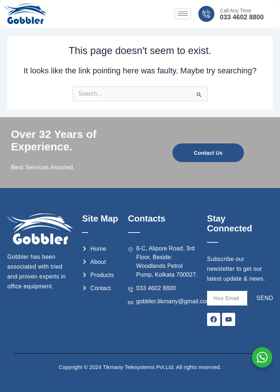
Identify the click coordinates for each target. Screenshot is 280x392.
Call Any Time (235, 11)
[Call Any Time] (206, 14)
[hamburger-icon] (183, 13)
